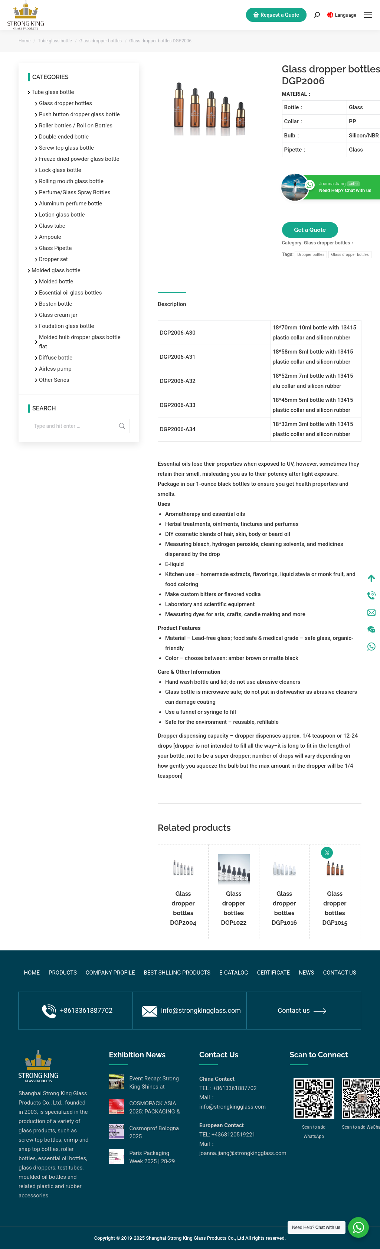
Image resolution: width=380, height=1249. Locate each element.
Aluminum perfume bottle (70, 203)
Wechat (371, 629)
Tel (371, 595)
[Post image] (116, 1081)
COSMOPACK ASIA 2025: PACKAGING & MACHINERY (155, 1108)
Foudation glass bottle (66, 326)
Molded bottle (56, 281)
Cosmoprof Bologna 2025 (154, 1132)
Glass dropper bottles (327, 242)
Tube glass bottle (53, 92)
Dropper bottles (310, 255)
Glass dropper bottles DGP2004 (183, 908)
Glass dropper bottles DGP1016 (284, 908)
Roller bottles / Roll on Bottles (75, 125)
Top (371, 578)
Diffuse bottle (55, 357)
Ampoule (50, 237)
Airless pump (55, 368)
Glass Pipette (55, 248)
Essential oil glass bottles (70, 292)
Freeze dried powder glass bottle (79, 159)
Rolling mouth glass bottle (71, 181)
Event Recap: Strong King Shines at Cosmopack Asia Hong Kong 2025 (154, 1083)
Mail (371, 612)
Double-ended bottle (64, 136)
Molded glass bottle (56, 270)
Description (172, 304)
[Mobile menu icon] (368, 14)
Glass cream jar (58, 315)
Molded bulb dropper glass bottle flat (80, 342)
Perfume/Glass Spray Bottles (75, 192)
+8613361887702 (77, 1011)
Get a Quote (310, 230)
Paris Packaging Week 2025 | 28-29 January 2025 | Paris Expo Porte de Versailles (155, 1157)
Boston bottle (55, 303)
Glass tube (52, 225)
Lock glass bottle (60, 170)
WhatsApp (371, 646)
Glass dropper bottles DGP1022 (233, 908)
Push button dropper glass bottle (79, 114)
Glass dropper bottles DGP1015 (335, 908)
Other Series (54, 380)
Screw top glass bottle (66, 147)
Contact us (302, 1010)
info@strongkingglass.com (191, 1011)
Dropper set (53, 259)
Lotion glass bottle (62, 214)
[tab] (172, 300)
